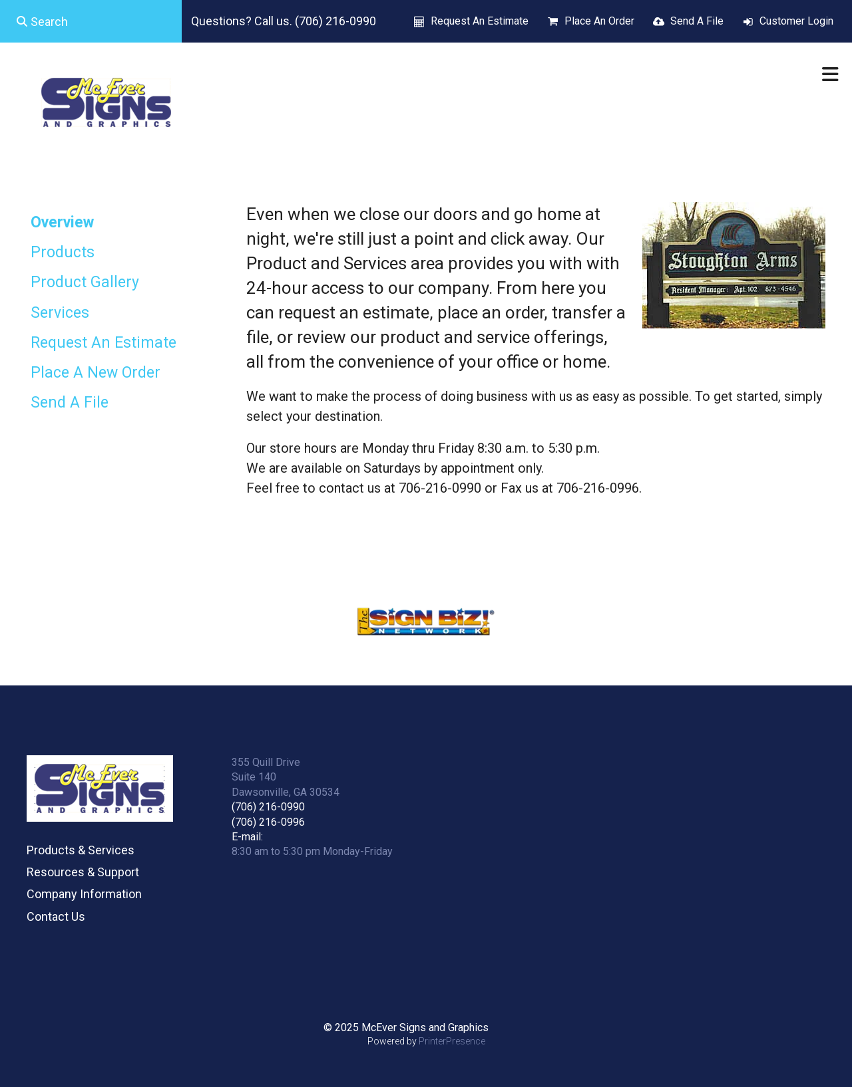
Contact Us (56, 916)
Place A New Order (95, 373)
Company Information (84, 894)
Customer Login (796, 21)
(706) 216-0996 (268, 822)
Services (60, 313)
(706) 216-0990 (268, 806)
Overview (62, 222)
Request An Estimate (480, 21)
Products (63, 252)
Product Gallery (85, 282)
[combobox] (90, 21)
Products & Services (80, 850)
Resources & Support (83, 872)
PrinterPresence (452, 1041)
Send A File (697, 21)
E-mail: (247, 836)
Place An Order (599, 21)
